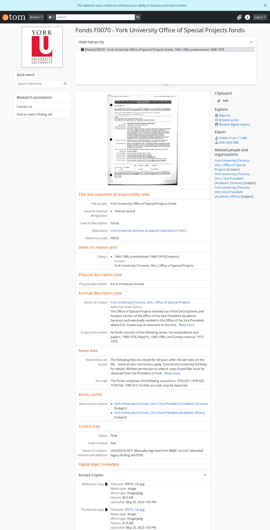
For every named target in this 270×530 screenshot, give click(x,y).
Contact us (24, 107)
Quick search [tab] (26, 75)
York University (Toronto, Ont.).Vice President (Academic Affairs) (159, 413)
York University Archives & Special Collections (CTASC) (148, 231)
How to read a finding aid (34, 114)
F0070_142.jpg (135, 509)
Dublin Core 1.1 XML (231, 138)
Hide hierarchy (91, 41)
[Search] (95, 17)
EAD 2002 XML (227, 142)
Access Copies (91, 474)
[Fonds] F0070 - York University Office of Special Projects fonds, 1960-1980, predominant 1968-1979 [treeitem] (152, 49)
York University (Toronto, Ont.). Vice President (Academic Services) (161, 404)
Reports (222, 115)
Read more (187, 325)
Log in (259, 17)
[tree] (166, 66)
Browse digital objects (232, 124)
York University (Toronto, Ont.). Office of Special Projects (150, 302)
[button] (239, 17)
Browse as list (226, 120)
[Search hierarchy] (38, 83)
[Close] (265, 5)
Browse (35, 17)
